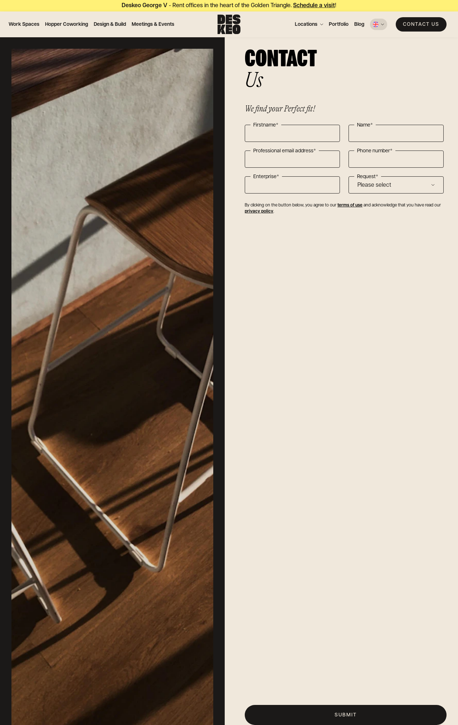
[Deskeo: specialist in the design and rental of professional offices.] (229, 24)
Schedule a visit (314, 6)
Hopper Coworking (66, 24)
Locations (306, 24)
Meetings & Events (153, 24)
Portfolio (339, 24)
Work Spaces (24, 24)
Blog (359, 24)
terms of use (349, 205)
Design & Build (110, 24)
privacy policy (259, 211)
